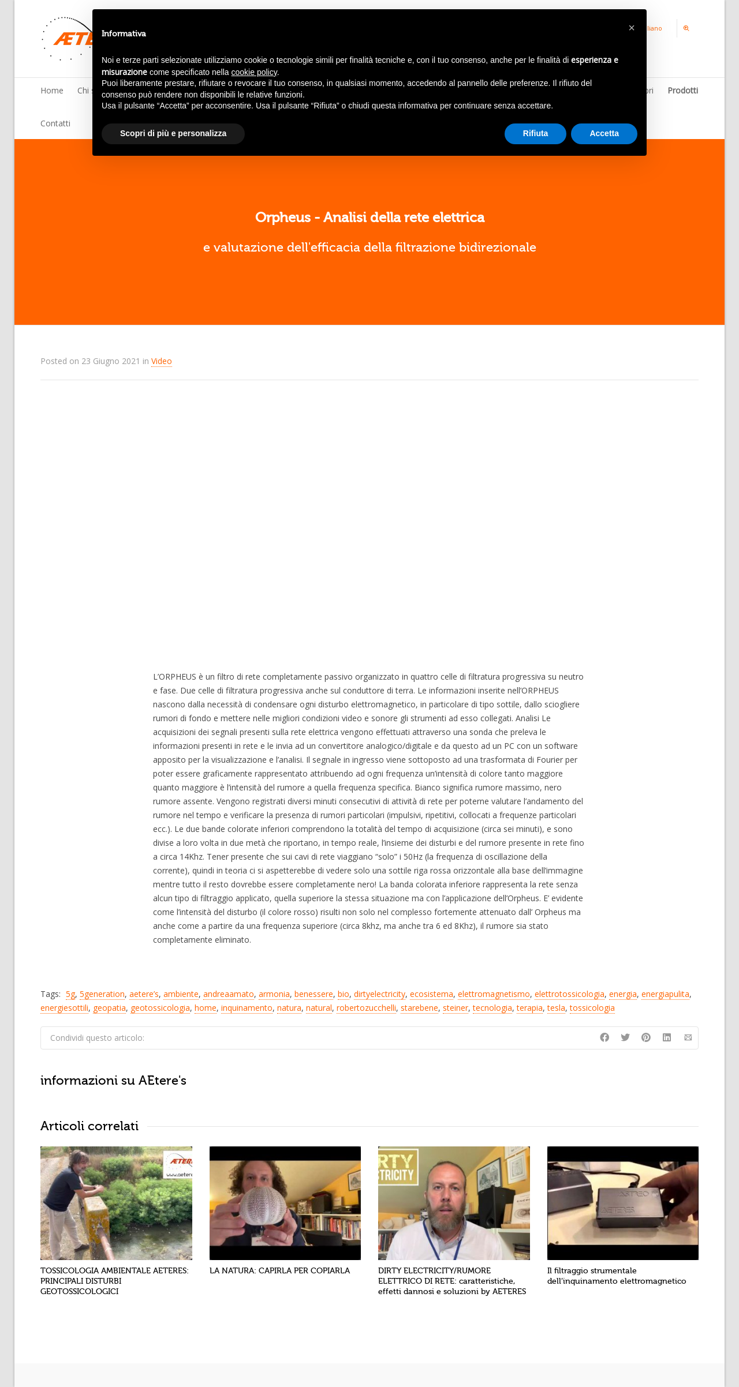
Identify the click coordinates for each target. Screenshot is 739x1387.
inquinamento (247, 1007)
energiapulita (665, 993)
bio (343, 993)
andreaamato (228, 993)
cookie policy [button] (254, 72)
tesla (556, 1007)
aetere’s (144, 993)
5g (70, 993)
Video (161, 360)
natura (289, 1007)
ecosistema (431, 993)
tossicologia (592, 1007)
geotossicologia (160, 1007)
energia (623, 993)
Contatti (55, 123)
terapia (530, 1007)
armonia (274, 993)
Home (52, 90)
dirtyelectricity (379, 993)
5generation (102, 993)
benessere (313, 993)
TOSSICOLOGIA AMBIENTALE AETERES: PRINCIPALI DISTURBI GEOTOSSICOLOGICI (114, 1281)
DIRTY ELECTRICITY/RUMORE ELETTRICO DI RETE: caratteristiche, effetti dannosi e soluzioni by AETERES (452, 1281)
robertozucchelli (366, 1007)
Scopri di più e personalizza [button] (173, 133)
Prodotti (682, 90)
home (206, 1007)
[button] (631, 27)
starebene (419, 1007)
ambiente (181, 993)
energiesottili (64, 1007)
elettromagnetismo (494, 993)
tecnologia (492, 1007)
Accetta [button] (604, 133)
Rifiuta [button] (535, 133)
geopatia (109, 1007)
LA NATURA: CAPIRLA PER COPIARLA (280, 1270)
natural (319, 1007)
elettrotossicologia (569, 993)
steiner (455, 1007)
